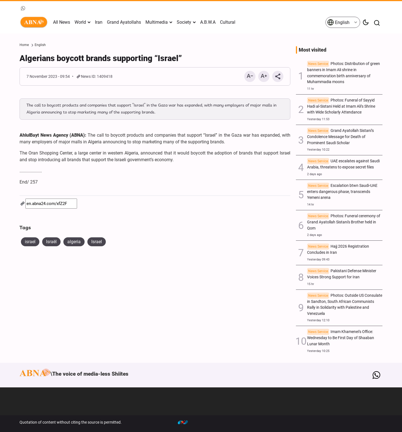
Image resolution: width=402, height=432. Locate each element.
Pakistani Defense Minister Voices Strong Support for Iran (341, 274)
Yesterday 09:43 (318, 259)
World (80, 22)
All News (61, 22)
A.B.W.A (208, 22)
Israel (96, 241)
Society (184, 22)
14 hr (310, 204)
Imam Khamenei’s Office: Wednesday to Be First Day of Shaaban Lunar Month (340, 337)
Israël (51, 241)
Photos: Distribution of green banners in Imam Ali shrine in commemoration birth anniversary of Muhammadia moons (343, 72)
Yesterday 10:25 (318, 351)
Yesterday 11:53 (318, 119)
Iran (98, 22)
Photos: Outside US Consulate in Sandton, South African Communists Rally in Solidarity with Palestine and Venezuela (344, 304)
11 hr (310, 89)
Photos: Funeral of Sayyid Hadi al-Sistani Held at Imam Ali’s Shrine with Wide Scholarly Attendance (341, 106)
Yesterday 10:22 (318, 149)
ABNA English (35, 22)
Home (24, 45)
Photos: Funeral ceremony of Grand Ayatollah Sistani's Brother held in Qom (343, 222)
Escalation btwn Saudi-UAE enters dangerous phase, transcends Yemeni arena (342, 191)
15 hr (310, 284)
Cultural (227, 22)
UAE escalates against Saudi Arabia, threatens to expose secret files (343, 164)
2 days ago (314, 174)
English (338, 22)
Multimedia (156, 22)
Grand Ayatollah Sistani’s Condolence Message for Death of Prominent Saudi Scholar (340, 136)
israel (30, 241)
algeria (74, 241)
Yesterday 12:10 (318, 320)
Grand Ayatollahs (124, 22)
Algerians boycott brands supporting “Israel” (101, 58)
